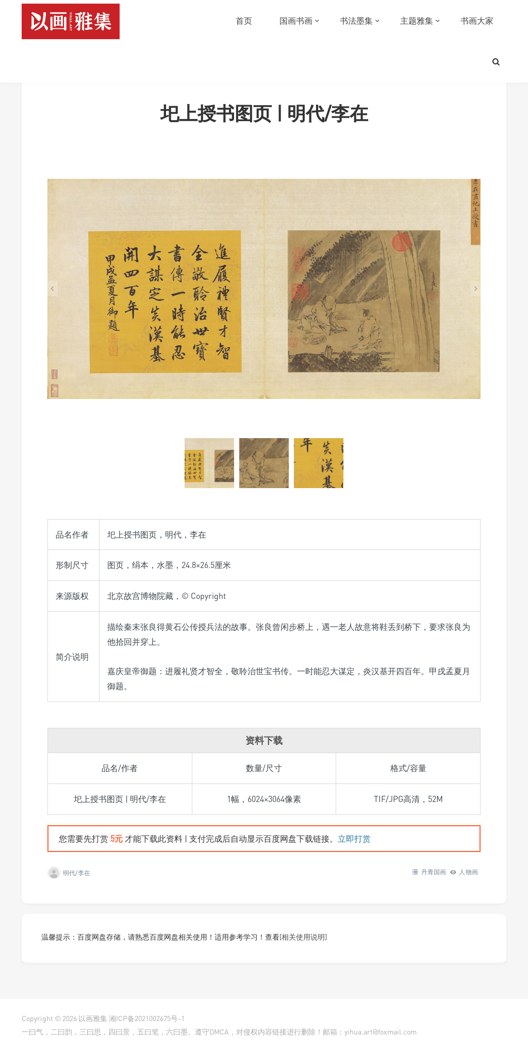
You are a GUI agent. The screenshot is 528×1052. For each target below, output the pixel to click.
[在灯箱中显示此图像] (264, 288)
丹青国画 (434, 872)
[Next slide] (475, 288)
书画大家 (476, 20)
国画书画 (295, 20)
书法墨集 (356, 20)
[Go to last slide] (52, 288)
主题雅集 (416, 20)
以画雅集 (92, 1018)
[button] (209, 463)
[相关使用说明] (303, 936)
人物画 (468, 872)
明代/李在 (76, 873)
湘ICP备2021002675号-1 (147, 1018)
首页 (244, 20)
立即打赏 (354, 838)
